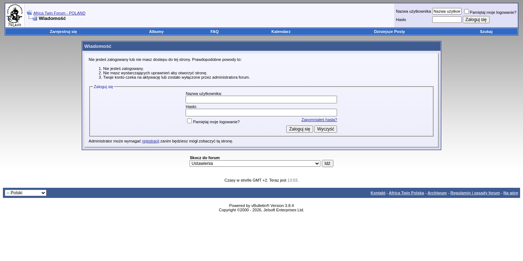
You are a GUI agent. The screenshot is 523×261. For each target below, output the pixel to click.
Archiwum (437, 193)
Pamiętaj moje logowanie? (490, 12)
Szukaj (486, 31)
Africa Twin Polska (406, 193)
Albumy (156, 31)
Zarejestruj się (63, 31)
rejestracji (150, 141)
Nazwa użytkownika (413, 11)
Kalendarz (281, 31)
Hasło (401, 19)
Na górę (510, 193)
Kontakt (377, 193)
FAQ (215, 31)
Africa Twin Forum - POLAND (59, 13)
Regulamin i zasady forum (475, 193)
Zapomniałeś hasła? (319, 119)
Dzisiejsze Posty (389, 31)
